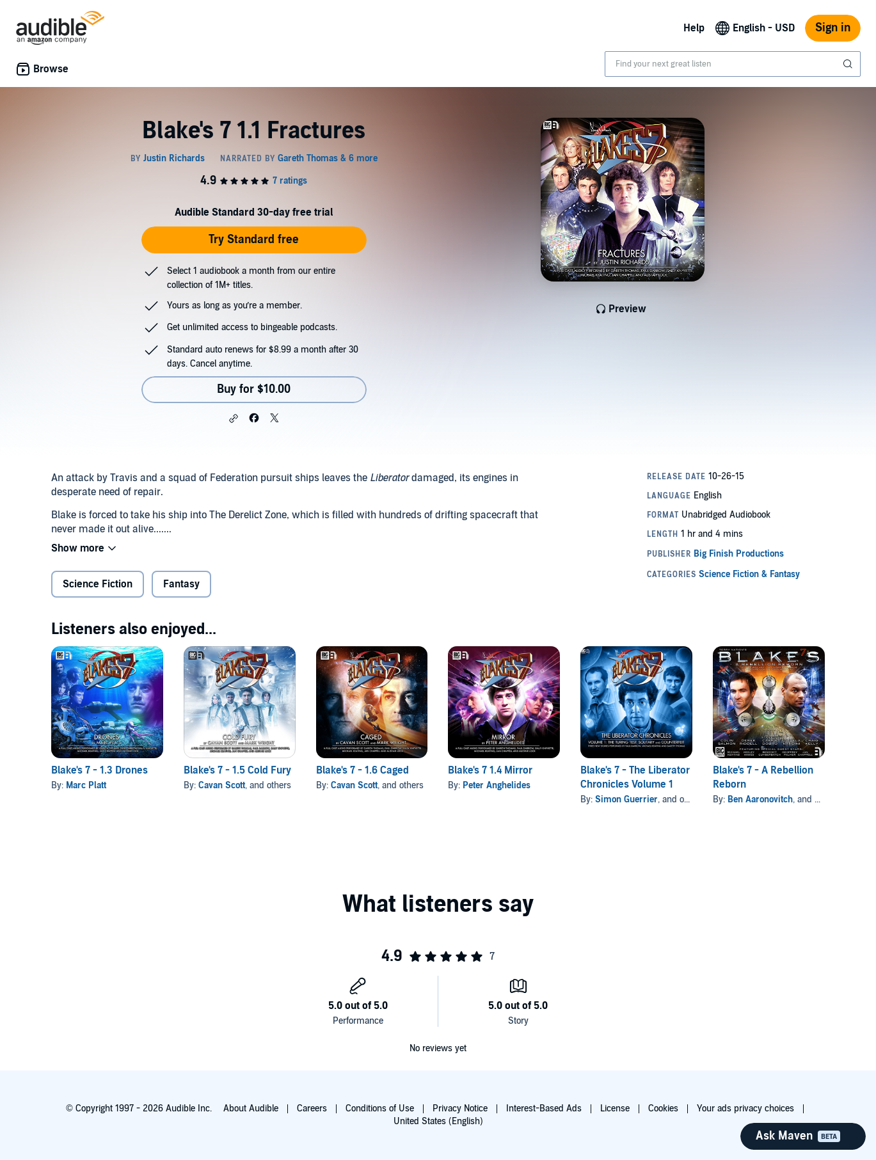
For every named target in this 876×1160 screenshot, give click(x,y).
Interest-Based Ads (544, 1108)
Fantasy (181, 584)
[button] (233, 418)
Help (694, 28)
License (615, 1108)
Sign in (832, 28)
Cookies (663, 1108)
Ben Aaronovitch (760, 799)
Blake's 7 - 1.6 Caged (362, 770)
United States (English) (438, 1121)
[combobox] (733, 64)
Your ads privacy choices (745, 1108)
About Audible (250, 1108)
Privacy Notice (460, 1108)
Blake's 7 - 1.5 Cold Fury (237, 770)
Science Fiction (97, 584)
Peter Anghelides (496, 785)
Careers (312, 1108)
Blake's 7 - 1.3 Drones (99, 770)
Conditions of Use (380, 1108)
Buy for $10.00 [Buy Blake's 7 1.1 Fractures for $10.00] (254, 389)
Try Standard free (254, 239)
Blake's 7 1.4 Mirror (490, 770)
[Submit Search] (849, 64)
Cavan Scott (221, 785)
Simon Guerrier (626, 799)
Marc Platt (86, 785)
